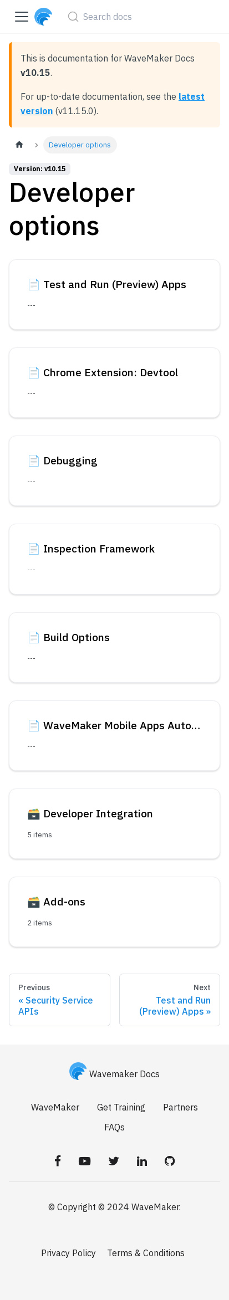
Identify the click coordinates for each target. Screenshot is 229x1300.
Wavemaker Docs (114, 1073)
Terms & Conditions (146, 1252)
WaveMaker (55, 1107)
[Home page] (19, 144)
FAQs (114, 1127)
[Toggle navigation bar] (21, 16)
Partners (180, 1107)
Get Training (121, 1107)
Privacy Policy (68, 1252)
